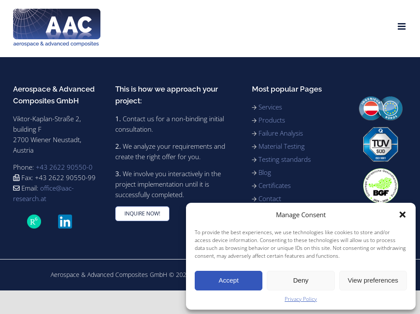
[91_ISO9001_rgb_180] (380, 131)
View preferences (373, 280)
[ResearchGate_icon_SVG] (34, 218)
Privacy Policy (301, 299)
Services (270, 106)
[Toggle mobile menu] (402, 26)
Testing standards (284, 159)
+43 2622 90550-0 (64, 167)
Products (271, 120)
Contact (269, 198)
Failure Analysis (280, 133)
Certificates (274, 185)
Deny (300, 280)
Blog (264, 172)
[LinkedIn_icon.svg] (65, 218)
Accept (229, 280)
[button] (402, 214)
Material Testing (281, 146)
